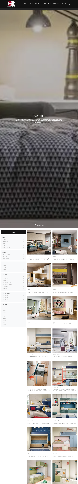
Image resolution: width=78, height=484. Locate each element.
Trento (4, 318)
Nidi (4, 245)
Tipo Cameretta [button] (6, 294)
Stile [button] (3, 263)
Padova (4, 314)
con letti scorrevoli (7, 284)
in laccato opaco (6, 254)
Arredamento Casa (38, 8)
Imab (4, 243)
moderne (5, 269)
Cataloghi (43, 4)
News (49, 4)
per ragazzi (5, 299)
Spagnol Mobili (6, 247)
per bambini (5, 297)
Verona (4, 322)
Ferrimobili (5, 241)
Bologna (5, 307)
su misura (5, 288)
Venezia (4, 320)
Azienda (24, 4)
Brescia (4, 309)
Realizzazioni (56, 4)
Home (32, 8)
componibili (5, 280)
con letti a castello (7, 282)
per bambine (5, 295)
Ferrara (5, 311)
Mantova (5, 313)
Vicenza (4, 324)
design (4, 267)
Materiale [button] (4, 252)
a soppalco (5, 278)
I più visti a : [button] (5, 305)
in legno (5, 256)
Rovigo (4, 316)
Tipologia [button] (4, 274)
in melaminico (6, 258)
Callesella (5, 239)
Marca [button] (3, 237)
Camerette (45, 8)
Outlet (37, 4)
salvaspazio (5, 286)
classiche (5, 265)
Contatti (64, 4)
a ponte (4, 276)
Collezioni (30, 4)
